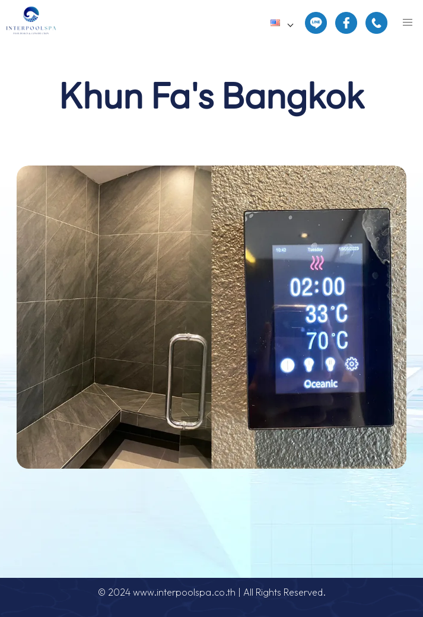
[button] (407, 22)
